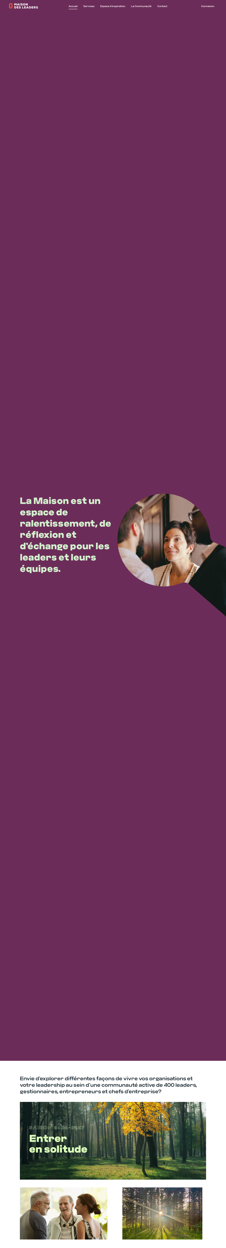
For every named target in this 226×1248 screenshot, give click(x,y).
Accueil (73, 6)
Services (89, 6)
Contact (162, 6)
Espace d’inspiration (112, 6)
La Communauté (141, 6)
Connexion (207, 6)
